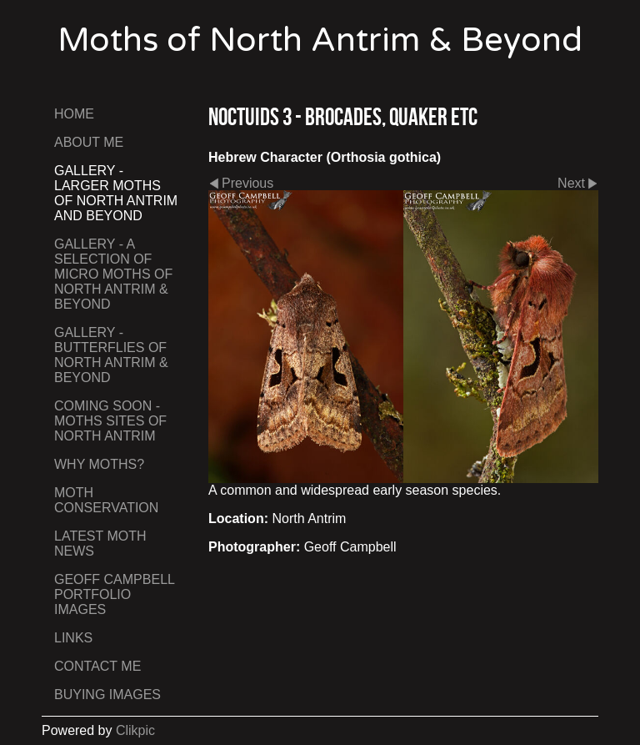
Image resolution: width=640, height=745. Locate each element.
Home (74, 114)
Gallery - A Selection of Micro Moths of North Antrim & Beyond (113, 274)
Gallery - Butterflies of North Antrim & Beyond (111, 355)
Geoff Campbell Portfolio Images (114, 594)
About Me (88, 142)
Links (73, 638)
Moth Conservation (106, 500)
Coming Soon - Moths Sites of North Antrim (110, 421)
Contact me (97, 666)
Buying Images (107, 694)
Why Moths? (99, 464)
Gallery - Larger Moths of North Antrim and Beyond (116, 193)
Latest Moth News (100, 543)
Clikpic (135, 730)
